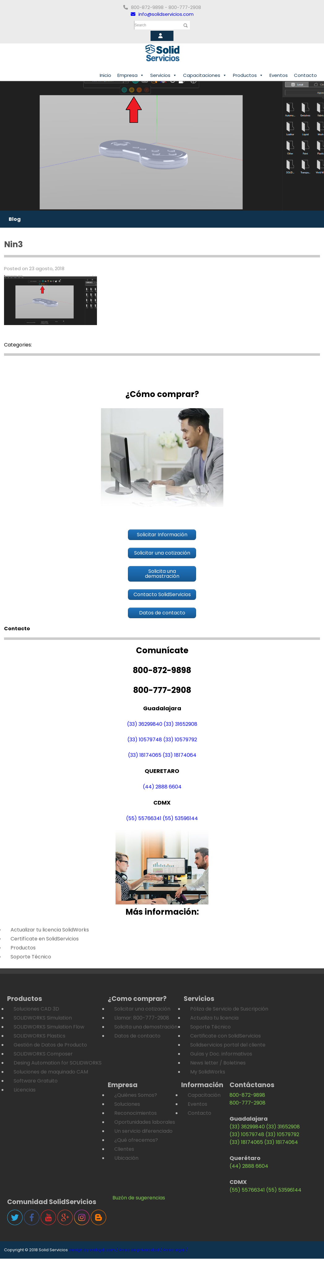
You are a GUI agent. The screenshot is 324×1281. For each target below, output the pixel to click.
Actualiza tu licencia (214, 1017)
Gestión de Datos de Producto (50, 1044)
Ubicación (126, 1158)
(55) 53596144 (180, 818)
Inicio (105, 75)
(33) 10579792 (180, 739)
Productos (248, 75)
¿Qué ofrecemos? (136, 1140)
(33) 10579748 (144, 739)
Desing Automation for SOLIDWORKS (58, 1062)
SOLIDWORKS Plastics (39, 1035)
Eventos (278, 75)
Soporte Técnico (31, 956)
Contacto (305, 75)
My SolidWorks (207, 1071)
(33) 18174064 (179, 755)
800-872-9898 (247, 1095)
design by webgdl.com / (93, 1250)
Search (140, 25)
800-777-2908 (247, 1102)
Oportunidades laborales (144, 1122)
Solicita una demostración (145, 1026)
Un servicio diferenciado (143, 1131)
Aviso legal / (175, 1250)
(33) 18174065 (144, 755)
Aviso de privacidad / (140, 1250)
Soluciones (127, 1104)
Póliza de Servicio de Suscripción (229, 1008)
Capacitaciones (205, 75)
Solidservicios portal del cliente (227, 1044)
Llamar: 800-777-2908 (141, 1017)
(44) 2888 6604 (162, 786)
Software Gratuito (36, 1080)
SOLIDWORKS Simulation (43, 1017)
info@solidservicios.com (162, 14)
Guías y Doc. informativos (221, 1053)
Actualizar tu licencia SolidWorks (50, 929)
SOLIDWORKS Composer (43, 1053)
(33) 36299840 (144, 724)
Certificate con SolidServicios (225, 1035)
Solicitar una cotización (142, 1008)
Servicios (163, 75)
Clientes (124, 1149)
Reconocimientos (135, 1113)
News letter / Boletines (218, 1062)
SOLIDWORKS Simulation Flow (49, 1026)
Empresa (130, 75)
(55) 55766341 (143, 818)
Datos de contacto (137, 1035)
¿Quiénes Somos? (135, 1095)
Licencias (25, 1089)
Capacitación (204, 1095)
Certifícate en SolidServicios (45, 938)
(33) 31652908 (180, 724)
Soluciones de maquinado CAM (51, 1071)
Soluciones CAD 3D (36, 1008)
